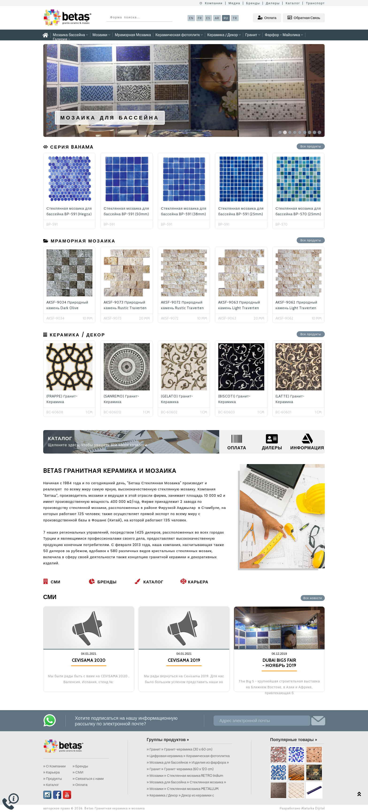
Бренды (253, 3)
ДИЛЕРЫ (272, 448)
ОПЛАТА (236, 448)
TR (235, 18)
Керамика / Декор (224, 35)
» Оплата (80, 785)
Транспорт (315, 3)
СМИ (51, 582)
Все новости (312, 598)
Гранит (252, 35)
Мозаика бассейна (70, 35)
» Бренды (80, 766)
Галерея (61, 39)
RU (226, 18)
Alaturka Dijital (313, 808)
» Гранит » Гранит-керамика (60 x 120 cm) (180, 769)
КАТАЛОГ (60, 438)
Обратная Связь (304, 17)
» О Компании (54, 766)
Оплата (267, 17)
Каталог (293, 3)
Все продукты (310, 146)
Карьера (194, 582)
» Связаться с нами (88, 779)
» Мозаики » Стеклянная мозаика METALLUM (183, 789)
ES (208, 18)
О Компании (211, 3)
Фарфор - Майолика (284, 35)
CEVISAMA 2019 (184, 660)
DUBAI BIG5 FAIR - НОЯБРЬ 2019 (279, 663)
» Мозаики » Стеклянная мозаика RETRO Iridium (185, 776)
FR (200, 18)
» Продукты (52, 779)
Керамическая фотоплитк (179, 35)
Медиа (234, 3)
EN (191, 18)
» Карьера (51, 772)
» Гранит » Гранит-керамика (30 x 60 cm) (179, 749)
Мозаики (101, 35)
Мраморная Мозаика (133, 35)
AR (217, 18)
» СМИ (78, 772)
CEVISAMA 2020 (89, 660)
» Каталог (51, 785)
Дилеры (273, 3)
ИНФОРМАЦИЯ (307, 448)
